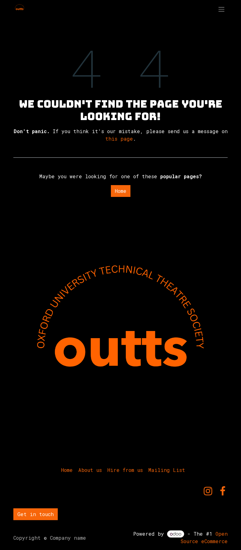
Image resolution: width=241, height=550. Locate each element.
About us (90, 470)
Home (120, 191)
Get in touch (35, 514)
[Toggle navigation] (221, 9)
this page (119, 138)
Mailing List (166, 470)
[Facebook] (223, 491)
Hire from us (125, 470)
